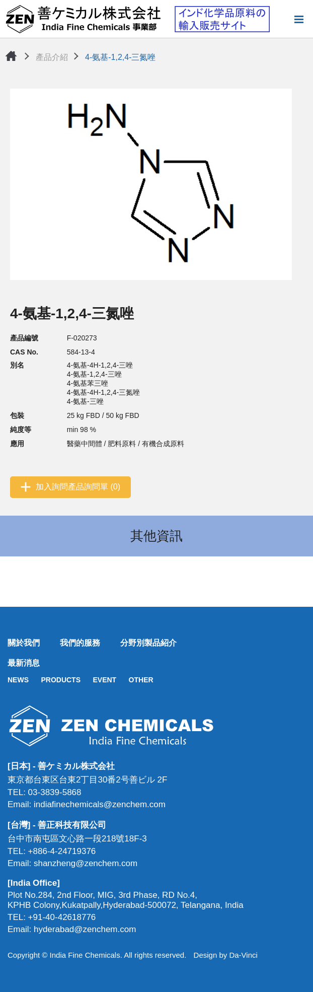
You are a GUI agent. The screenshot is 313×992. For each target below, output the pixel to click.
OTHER (141, 680)
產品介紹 (52, 57)
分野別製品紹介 (148, 643)
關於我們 (24, 643)
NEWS (18, 680)
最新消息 (24, 663)
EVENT (104, 680)
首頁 (11, 55)
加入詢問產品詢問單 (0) (78, 486)
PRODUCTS (61, 680)
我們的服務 (80, 643)
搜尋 (282, 19)
